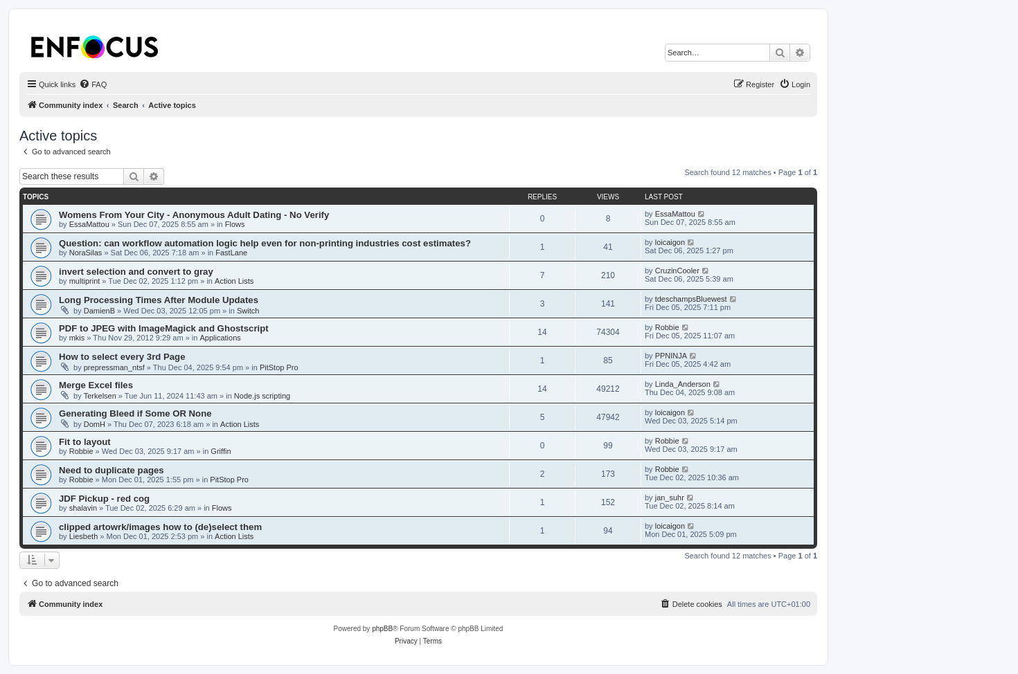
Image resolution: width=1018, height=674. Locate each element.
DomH (94, 424)
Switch (248, 311)
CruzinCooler (677, 270)
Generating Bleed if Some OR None (135, 413)
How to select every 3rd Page (122, 357)
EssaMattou (89, 224)
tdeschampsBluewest (691, 299)
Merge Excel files (96, 385)
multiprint (84, 281)
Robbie (667, 327)
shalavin (83, 508)
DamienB (99, 311)
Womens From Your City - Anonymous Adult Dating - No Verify (194, 215)
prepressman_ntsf (114, 367)
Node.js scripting (262, 396)
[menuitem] (93, 84)
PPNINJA (671, 356)
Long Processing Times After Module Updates (158, 300)
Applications (219, 338)
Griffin (221, 451)
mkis (77, 338)
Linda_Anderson (683, 384)
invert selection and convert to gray (136, 271)
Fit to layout (85, 442)
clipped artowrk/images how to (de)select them (160, 527)
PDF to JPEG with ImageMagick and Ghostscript (164, 328)
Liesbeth (83, 536)
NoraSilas (85, 252)
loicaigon (670, 242)
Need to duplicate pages (111, 470)
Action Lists (234, 281)
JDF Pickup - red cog (104, 498)
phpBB (382, 628)
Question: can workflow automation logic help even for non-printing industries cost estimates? (265, 243)
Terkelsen (100, 396)
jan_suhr (669, 497)
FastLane (231, 252)
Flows (235, 224)
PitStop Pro (279, 367)
